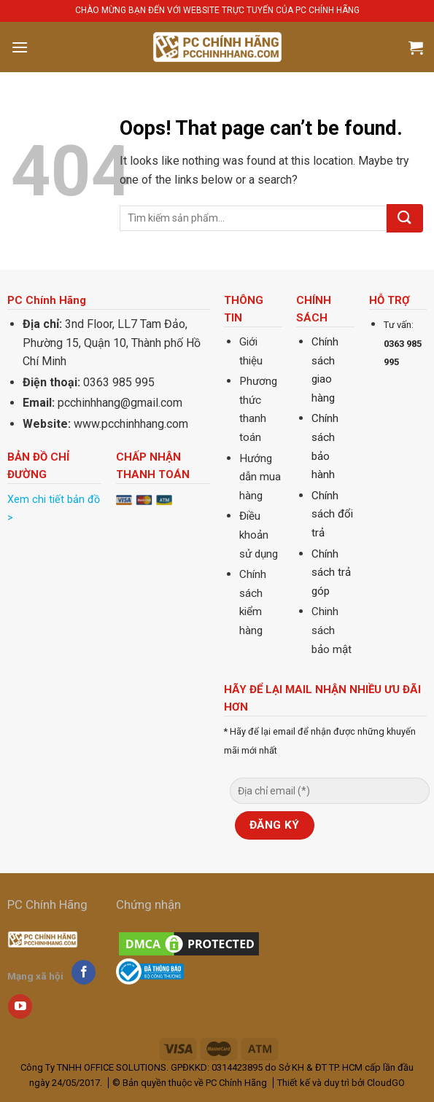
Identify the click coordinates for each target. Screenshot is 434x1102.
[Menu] (19, 47)
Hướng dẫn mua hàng (260, 477)
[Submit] (405, 218)
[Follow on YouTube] (20, 1006)
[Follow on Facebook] (83, 972)
